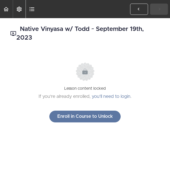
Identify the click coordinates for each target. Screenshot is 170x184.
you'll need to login (111, 96)
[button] (6, 9)
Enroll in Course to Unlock (85, 116)
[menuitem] (19, 9)
